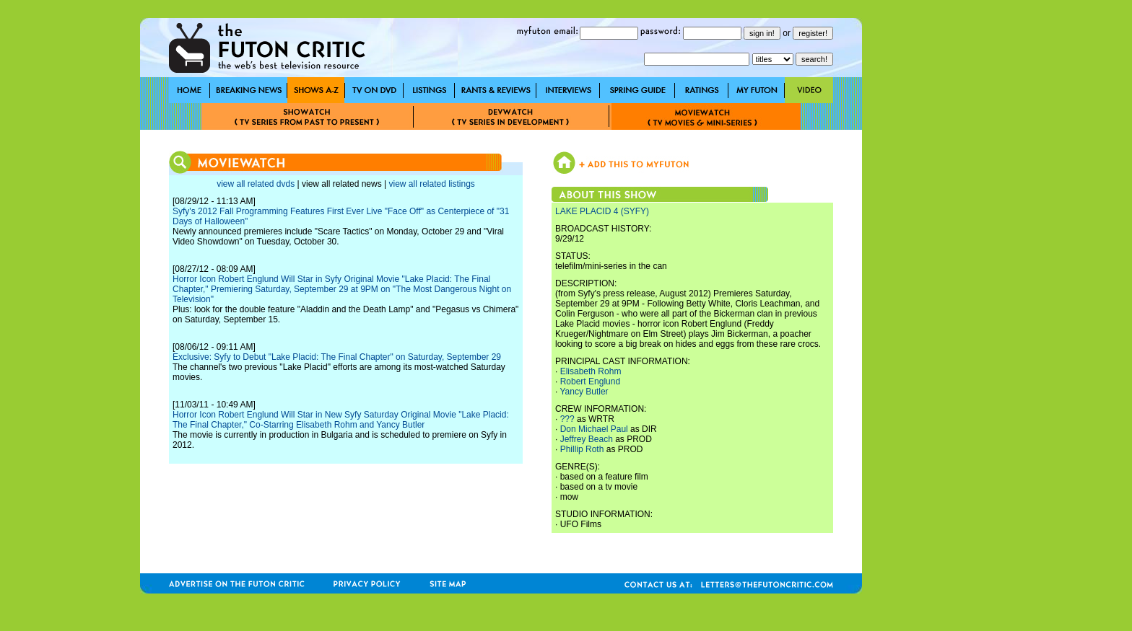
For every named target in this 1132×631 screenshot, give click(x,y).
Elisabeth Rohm (591, 371)
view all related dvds (256, 184)
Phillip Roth (582, 449)
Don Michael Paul (594, 429)
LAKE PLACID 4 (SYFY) (602, 211)
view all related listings (431, 184)
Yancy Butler (584, 392)
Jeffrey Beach (586, 439)
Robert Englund (590, 381)
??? (567, 419)
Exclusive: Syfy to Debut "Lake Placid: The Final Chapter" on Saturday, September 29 (337, 357)
